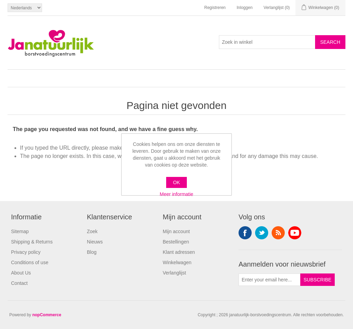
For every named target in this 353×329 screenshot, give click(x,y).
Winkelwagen (177, 262)
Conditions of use (29, 262)
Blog (92, 252)
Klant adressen (179, 252)
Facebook (245, 232)
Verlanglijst (174, 273)
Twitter (261, 232)
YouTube (294, 232)
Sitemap (20, 231)
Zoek (92, 231)
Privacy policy (26, 252)
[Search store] (267, 42)
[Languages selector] (25, 7)
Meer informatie (176, 194)
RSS (278, 232)
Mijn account (176, 231)
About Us (21, 273)
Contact (19, 283)
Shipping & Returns (32, 242)
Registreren (214, 7)
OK (176, 182)
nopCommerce (46, 314)
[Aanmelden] (270, 279)
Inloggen (245, 7)
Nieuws (95, 242)
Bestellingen (176, 242)
